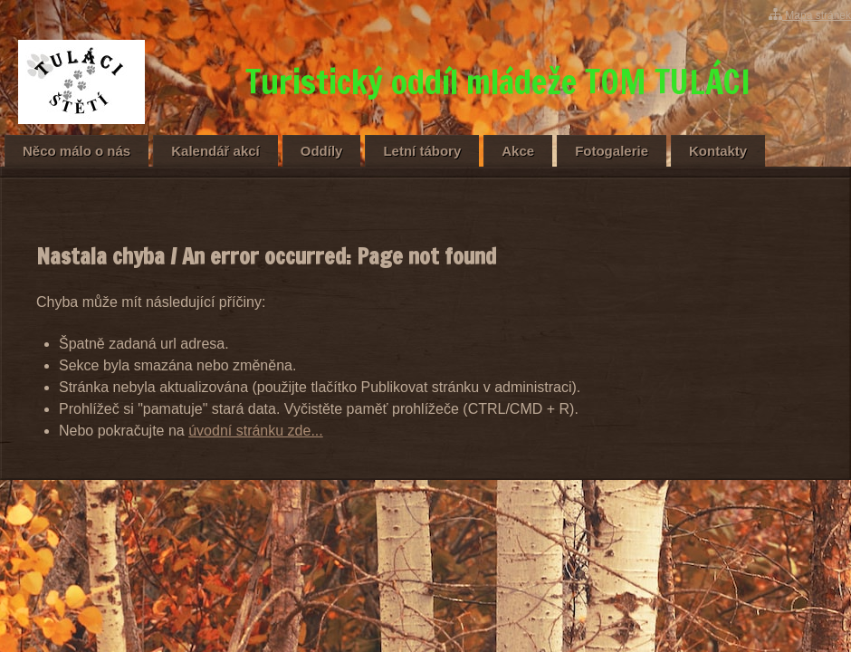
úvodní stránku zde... (255, 430)
